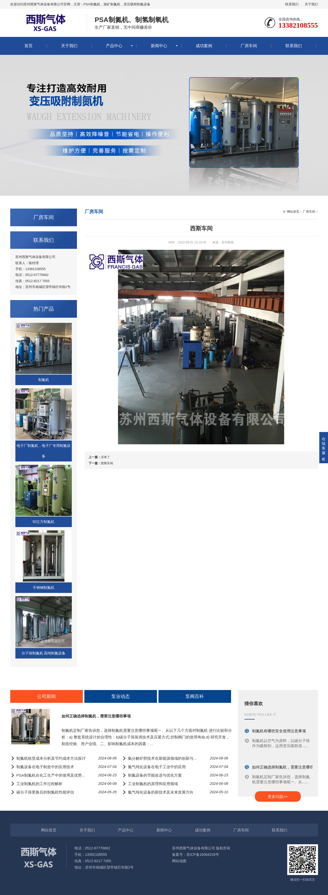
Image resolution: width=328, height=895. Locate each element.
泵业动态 (120, 696)
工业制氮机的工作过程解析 (39, 783)
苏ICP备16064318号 (202, 854)
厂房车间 (249, 46)
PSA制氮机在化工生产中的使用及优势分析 (53, 775)
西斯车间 (107, 463)
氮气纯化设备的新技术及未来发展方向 (160, 792)
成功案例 (204, 46)
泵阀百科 (194, 696)
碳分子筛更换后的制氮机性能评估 (45, 792)
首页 (28, 46)
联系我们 (292, 4)
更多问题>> (278, 796)
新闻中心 (159, 46)
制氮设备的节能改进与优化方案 (155, 775)
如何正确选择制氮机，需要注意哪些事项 (96, 716)
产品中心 (114, 46)
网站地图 (179, 861)
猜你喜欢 (253, 703)
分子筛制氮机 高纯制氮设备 (44, 653)
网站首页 (293, 211)
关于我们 (311, 4)
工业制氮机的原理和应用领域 (153, 783)
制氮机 (43, 380)
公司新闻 (46, 696)
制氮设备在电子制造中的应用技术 (45, 767)
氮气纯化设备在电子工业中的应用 (157, 767)
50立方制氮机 (44, 522)
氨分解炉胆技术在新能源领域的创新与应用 (164, 758)
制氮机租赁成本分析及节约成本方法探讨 (51, 758)
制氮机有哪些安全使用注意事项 (279, 731)
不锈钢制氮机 (43, 587)
